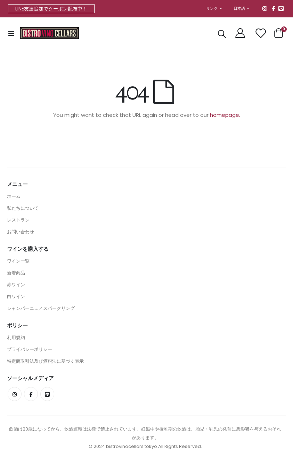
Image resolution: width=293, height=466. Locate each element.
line (281, 8)
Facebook (273, 8)
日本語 (239, 8)
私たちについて (23, 209)
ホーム (14, 197)
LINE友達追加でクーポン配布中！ (51, 8)
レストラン (18, 221)
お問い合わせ (20, 233)
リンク (212, 8)
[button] (241, 8)
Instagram (264, 8)
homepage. (225, 115)
